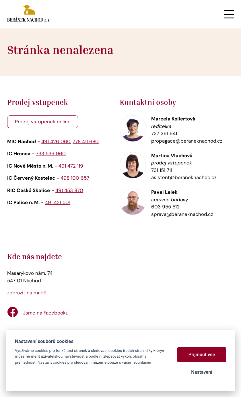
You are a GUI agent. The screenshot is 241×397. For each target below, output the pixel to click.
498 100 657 (75, 178)
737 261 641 (164, 133)
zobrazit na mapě (26, 292)
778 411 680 (86, 141)
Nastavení (201, 372)
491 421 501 (57, 202)
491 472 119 (71, 166)
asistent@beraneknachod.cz (184, 177)
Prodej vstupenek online (43, 121)
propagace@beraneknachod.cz (186, 141)
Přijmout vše (201, 354)
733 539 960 (51, 153)
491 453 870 (69, 190)
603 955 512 (165, 207)
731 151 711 (161, 170)
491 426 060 (55, 141)
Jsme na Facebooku (46, 313)
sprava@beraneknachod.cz (182, 214)
